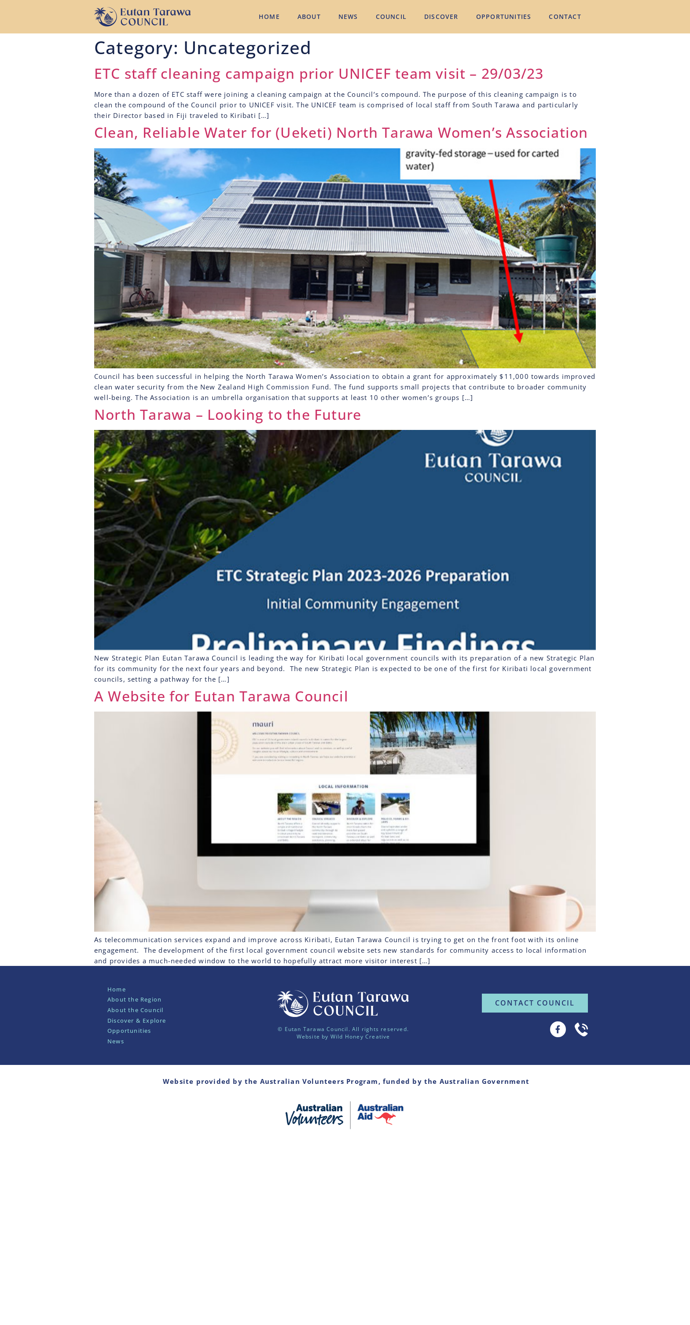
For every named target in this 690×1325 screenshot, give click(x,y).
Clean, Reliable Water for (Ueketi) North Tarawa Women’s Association (341, 132)
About (309, 16)
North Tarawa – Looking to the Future (227, 414)
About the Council (135, 1010)
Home (269, 16)
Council (391, 16)
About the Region (134, 999)
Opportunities (504, 16)
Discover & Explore (136, 1020)
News (348, 16)
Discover (441, 16)
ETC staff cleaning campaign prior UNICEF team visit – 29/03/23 (318, 73)
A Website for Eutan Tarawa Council (221, 695)
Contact (565, 16)
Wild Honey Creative (360, 1036)
